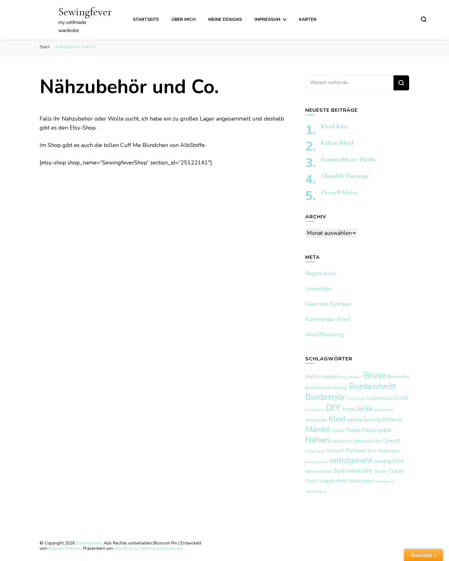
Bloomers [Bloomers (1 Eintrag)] (355, 377)
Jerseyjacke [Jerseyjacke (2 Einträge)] (316, 420)
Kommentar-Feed (327, 319)
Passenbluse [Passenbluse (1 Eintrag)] (315, 451)
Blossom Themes (64, 548)
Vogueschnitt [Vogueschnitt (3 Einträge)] (333, 481)
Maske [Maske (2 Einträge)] (338, 431)
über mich (183, 19)
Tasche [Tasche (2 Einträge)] (380, 471)
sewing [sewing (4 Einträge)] (382, 461)
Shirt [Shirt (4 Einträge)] (398, 461)
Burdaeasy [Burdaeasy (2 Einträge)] (337, 388)
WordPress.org (324, 334)
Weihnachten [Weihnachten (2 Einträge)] (361, 481)
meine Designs (225, 19)
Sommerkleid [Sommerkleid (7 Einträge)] (352, 471)
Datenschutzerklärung (160, 548)
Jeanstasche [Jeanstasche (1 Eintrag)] (383, 409)
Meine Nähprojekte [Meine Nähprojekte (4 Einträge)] (368, 430)
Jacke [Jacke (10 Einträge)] (364, 408)
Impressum (267, 19)
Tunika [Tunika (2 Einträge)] (311, 481)
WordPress (125, 548)
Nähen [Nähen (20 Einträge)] (317, 439)
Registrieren (320, 273)
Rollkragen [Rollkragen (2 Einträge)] (389, 451)
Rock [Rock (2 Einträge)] (372, 451)
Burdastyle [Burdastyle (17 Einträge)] (325, 397)
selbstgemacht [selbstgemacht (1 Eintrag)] (316, 461)
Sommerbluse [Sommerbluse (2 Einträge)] (318, 471)
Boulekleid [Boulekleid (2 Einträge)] (315, 388)
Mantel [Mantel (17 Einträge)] (318, 429)
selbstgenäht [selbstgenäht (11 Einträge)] (350, 460)
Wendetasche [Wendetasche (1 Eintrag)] (316, 491)
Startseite (146, 19)
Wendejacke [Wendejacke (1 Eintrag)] (385, 481)
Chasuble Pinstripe (345, 176)
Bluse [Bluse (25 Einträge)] (375, 375)
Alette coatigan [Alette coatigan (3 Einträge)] (322, 376)
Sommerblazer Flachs (348, 159)
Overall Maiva (339, 192)
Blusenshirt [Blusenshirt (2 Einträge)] (398, 377)
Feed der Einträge (328, 304)
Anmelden (318, 288)
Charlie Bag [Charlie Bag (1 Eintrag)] (355, 398)
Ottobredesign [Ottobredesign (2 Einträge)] (367, 441)
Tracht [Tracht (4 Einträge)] (396, 471)
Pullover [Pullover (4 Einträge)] (356, 450)
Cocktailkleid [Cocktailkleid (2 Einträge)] (379, 398)
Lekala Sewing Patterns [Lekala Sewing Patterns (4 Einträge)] (375, 419)
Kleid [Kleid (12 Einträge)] (337, 419)
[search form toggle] (424, 19)
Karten (307, 19)
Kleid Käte (334, 126)
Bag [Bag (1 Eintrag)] (343, 377)
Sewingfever (85, 11)
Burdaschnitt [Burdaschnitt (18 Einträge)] (372, 386)
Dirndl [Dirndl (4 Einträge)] (400, 398)
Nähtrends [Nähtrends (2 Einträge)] (341, 441)
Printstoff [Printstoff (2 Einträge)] (335, 451)
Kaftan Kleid (337, 143)
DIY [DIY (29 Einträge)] (333, 408)
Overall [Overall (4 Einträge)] (391, 441)
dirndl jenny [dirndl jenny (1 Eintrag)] (314, 409)
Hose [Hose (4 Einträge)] (348, 409)
